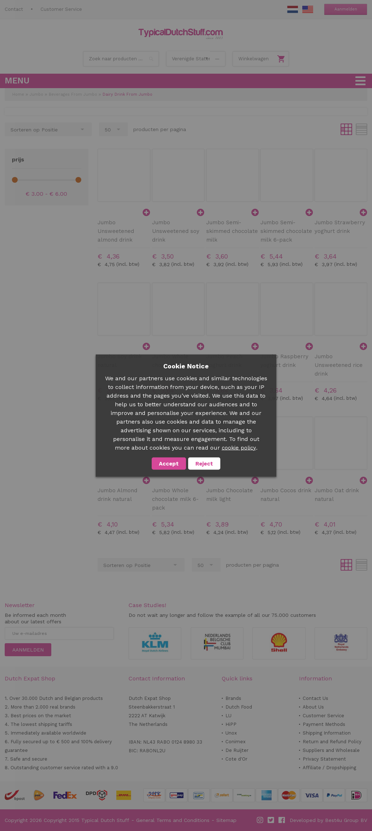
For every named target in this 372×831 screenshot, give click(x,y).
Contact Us (315, 698)
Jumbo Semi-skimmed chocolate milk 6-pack (286, 231)
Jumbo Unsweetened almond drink (116, 231)
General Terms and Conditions (172, 820)
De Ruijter (236, 750)
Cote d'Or (236, 759)
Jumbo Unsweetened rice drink (339, 365)
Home (18, 94)
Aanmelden (345, 9)
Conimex (235, 741)
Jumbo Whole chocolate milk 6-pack (175, 499)
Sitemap (226, 820)
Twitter (271, 820)
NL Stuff (292, 9)
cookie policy (239, 447)
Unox (231, 733)
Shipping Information (327, 733)
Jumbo (36, 94)
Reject (204, 463)
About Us (313, 707)
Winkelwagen (253, 58)
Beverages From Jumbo (73, 94)
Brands (233, 698)
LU (228, 715)
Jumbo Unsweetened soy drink (175, 231)
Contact (14, 9)
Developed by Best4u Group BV (328, 820)
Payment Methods (324, 724)
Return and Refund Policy (332, 741)
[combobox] (121, 58)
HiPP (231, 724)
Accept (169, 463)
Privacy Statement (324, 759)
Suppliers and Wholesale (331, 750)
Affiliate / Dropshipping (329, 767)
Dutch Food (238, 707)
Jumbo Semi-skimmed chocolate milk (232, 231)
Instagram (260, 820)
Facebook (282, 820)
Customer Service (61, 9)
